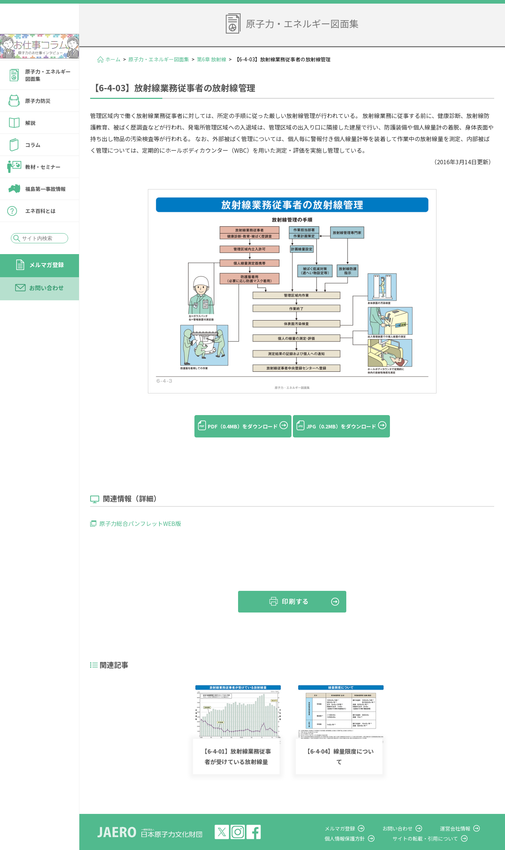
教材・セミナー (43, 186)
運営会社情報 (462, 816)
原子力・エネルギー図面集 (48, 94)
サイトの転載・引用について (440, 826)
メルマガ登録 (46, 284)
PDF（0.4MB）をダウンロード (234, 426)
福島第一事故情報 (45, 208)
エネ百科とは (40, 230)
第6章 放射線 (211, 59)
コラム (32, 164)
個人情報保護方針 (366, 826)
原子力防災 (37, 120)
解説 (30, 142)
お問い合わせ (46, 307)
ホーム (112, 59)
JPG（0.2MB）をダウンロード (350, 426)
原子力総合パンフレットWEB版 (140, 511)
